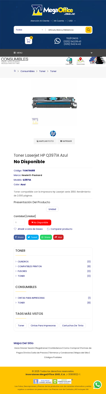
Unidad (52, 209)
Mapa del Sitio (82, 352)
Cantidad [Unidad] (25, 216)
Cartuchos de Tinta (72, 325)
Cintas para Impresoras (43, 325)
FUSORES (22, 271)
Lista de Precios (40, 352)
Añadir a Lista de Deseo (30, 228)
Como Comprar (71, 348)
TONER (21, 275)
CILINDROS (23, 261)
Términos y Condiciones (61, 352)
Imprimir (66, 141)
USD (72, 20)
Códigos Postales (53, 357)
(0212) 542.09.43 (72, 41)
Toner (42, 71)
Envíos (27, 352)
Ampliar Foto (45, 141)
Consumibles (28, 71)
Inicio (17, 348)
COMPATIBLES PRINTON (30, 266)
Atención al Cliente (41, 20)
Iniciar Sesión (27, 348)
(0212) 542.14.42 (72, 44)
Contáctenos (55, 348)
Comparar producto (61, 228)
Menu (18, 52)
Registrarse (41, 348)
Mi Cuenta (60, 20)
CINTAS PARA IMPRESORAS (31, 297)
